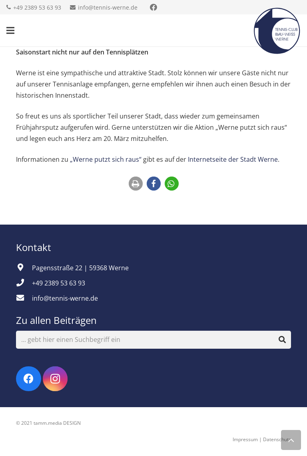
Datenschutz (277, 439)
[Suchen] (282, 340)
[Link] (277, 31)
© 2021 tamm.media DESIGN (48, 423)
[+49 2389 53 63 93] (24, 283)
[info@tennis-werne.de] (24, 298)
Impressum (245, 439)
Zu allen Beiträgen (56, 320)
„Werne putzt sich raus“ (106, 159)
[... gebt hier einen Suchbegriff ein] (153, 340)
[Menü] (10, 30)
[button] (136, 184)
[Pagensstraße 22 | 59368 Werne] (24, 267)
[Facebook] (28, 379)
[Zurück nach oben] (291, 440)
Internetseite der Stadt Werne (233, 159)
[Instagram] (55, 379)
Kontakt (35, 247)
